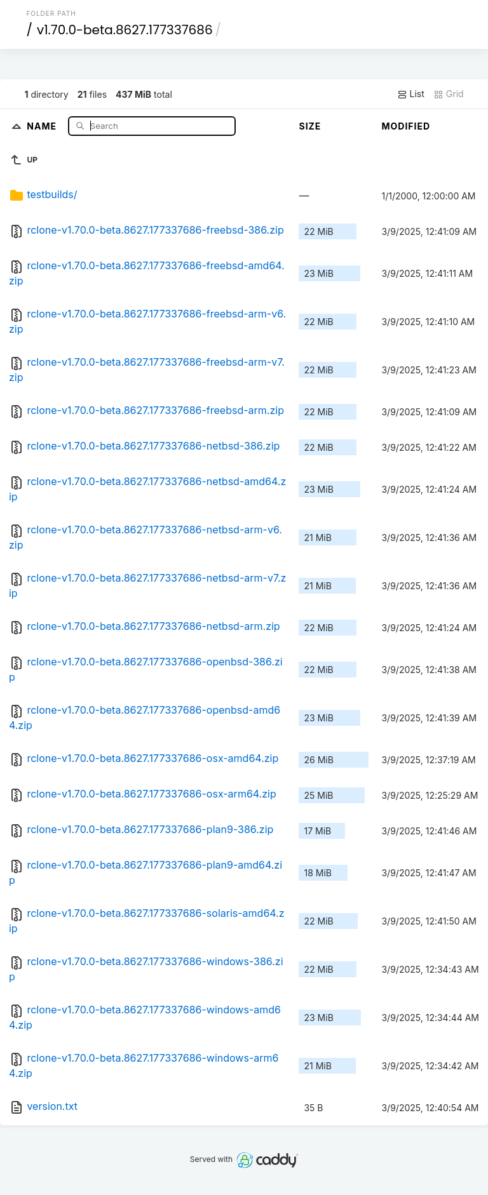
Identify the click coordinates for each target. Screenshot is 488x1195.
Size (310, 126)
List (410, 94)
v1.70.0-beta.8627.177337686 (125, 30)
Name (43, 125)
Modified (405, 126)
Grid (448, 94)
